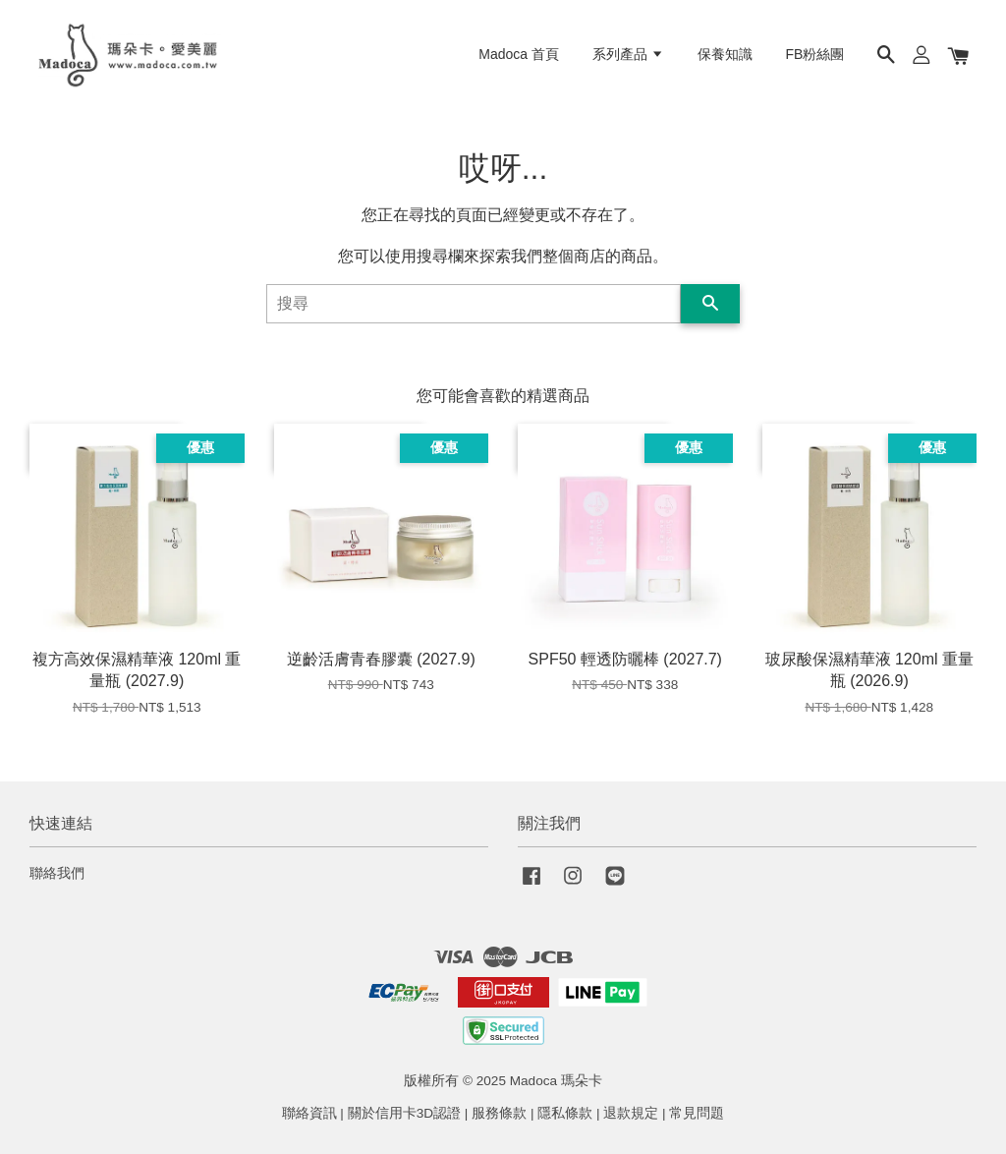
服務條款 (499, 1113)
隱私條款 (564, 1113)
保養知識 (725, 54)
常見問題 (696, 1113)
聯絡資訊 (309, 1113)
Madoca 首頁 (518, 54)
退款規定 (630, 1113)
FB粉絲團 (815, 54)
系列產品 (628, 54)
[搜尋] (473, 303)
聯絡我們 (56, 873)
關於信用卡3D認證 (404, 1113)
